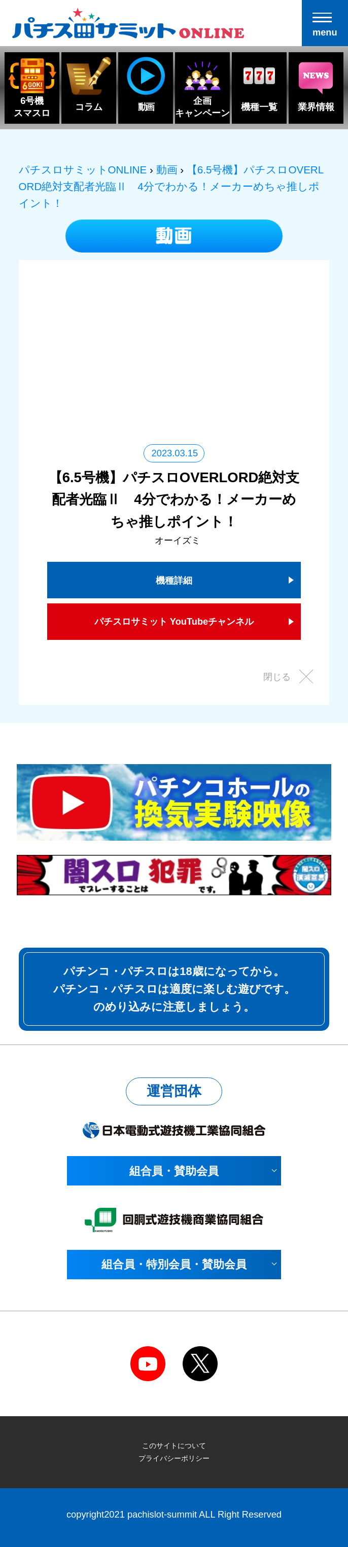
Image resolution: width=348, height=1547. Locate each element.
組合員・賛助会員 (174, 1171)
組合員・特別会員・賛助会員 (174, 1264)
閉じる (277, 676)
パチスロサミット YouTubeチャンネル (174, 621)
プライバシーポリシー (174, 1458)
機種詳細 (174, 580)
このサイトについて (174, 1446)
